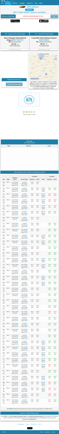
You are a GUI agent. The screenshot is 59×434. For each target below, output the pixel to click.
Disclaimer (48, 432)
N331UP (43, 282)
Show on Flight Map (8, 16)
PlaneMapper (21, 424)
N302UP (43, 341)
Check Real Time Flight (14, 84)
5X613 (39, 424)
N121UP (43, 205)
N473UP (43, 194)
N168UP (43, 199)
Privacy (54, 432)
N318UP (43, 258)
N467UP (43, 388)
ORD (16, 219)
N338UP (43, 376)
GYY (17, 185)
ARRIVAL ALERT (54, 16)
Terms (42, 432)
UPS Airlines (33, 7)
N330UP (43, 276)
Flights (27, 424)
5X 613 (29, 10)
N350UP (43, 211)
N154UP (43, 188)
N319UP (43, 235)
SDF (26, 185)
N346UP (43, 353)
